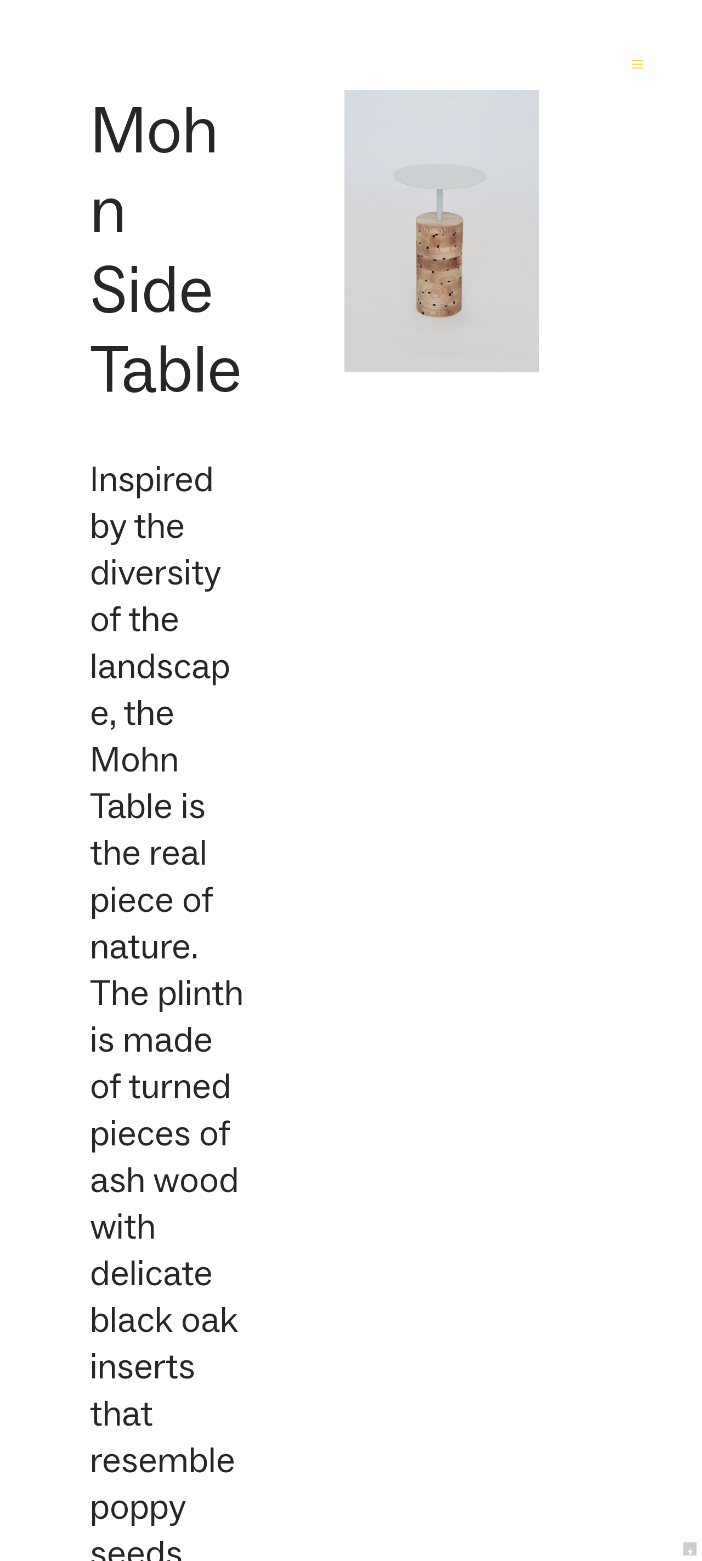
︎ (637, 64)
